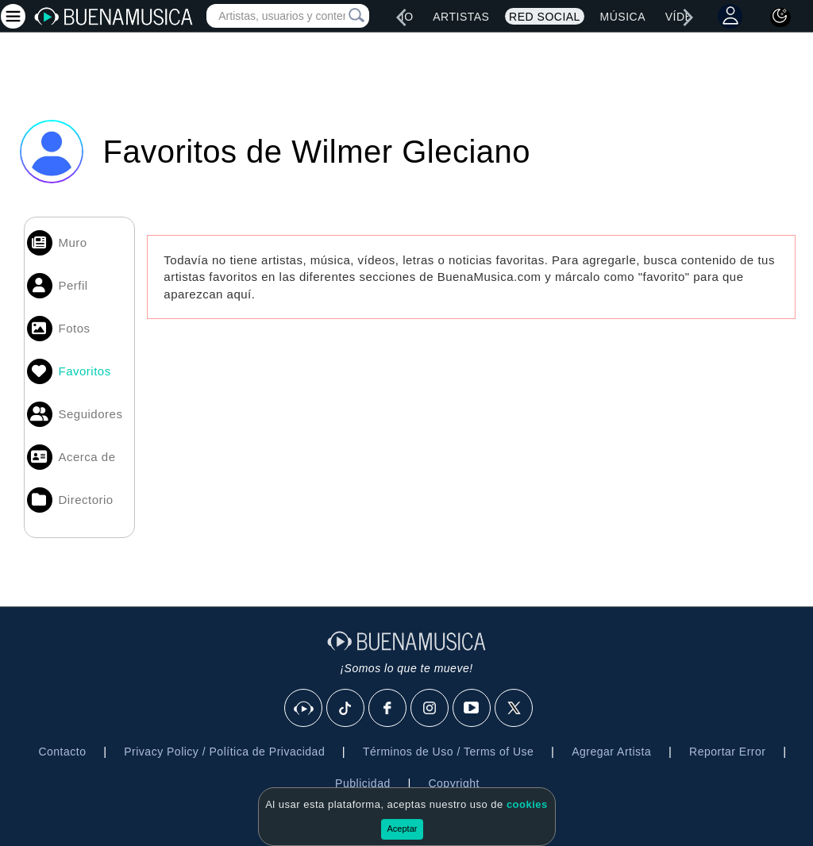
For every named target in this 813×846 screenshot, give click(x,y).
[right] (688, 17)
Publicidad (363, 783)
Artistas (461, 16)
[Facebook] (388, 709)
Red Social (544, 16)
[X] (514, 709)
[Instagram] (430, 709)
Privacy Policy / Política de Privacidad (224, 751)
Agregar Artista (611, 751)
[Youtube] (472, 709)
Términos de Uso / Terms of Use (448, 751)
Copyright (453, 783)
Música (622, 16)
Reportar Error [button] (727, 751)
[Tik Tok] (346, 709)
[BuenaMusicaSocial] (304, 709)
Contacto (62, 751)
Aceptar (402, 828)
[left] (400, 17)
